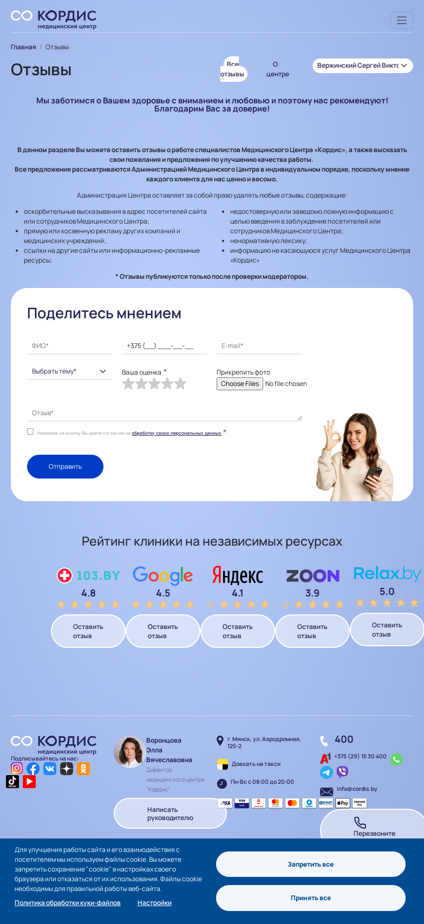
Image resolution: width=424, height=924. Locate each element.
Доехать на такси (256, 764)
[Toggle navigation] (402, 20)
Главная (23, 46)
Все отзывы (232, 69)
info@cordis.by (357, 788)
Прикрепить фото (243, 372)
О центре (277, 69)
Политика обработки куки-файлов (68, 902)
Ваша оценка (141, 372)
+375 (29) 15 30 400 (360, 756)
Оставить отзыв (88, 631)
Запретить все (311, 863)
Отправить (65, 466)
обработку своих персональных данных (176, 433)
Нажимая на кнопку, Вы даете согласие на (129, 433)
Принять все (311, 897)
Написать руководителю (170, 813)
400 (344, 738)
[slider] (154, 383)
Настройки (155, 902)
